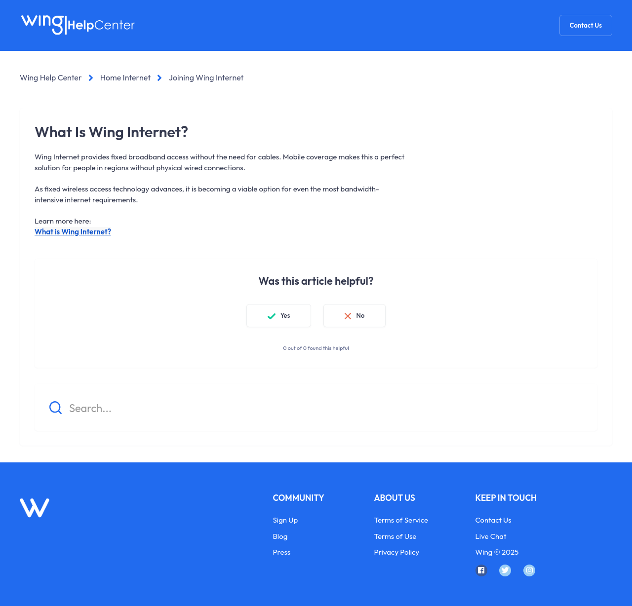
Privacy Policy (397, 552)
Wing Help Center (51, 77)
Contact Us (586, 25)
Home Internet (125, 77)
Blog (280, 536)
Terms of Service (401, 520)
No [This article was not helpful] (360, 315)
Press (282, 552)
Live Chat (491, 536)
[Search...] (316, 407)
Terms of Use (395, 536)
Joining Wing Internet (206, 77)
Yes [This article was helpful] (285, 315)
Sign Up (285, 520)
